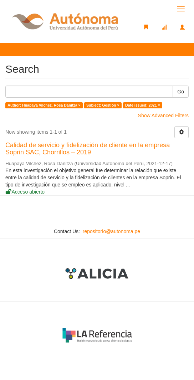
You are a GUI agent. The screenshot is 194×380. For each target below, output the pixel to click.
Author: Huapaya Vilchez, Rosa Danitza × (43, 105)
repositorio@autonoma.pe (111, 231)
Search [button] (21, 49)
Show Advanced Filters (163, 115)
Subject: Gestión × (102, 105)
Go (180, 91)
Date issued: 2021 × (142, 105)
